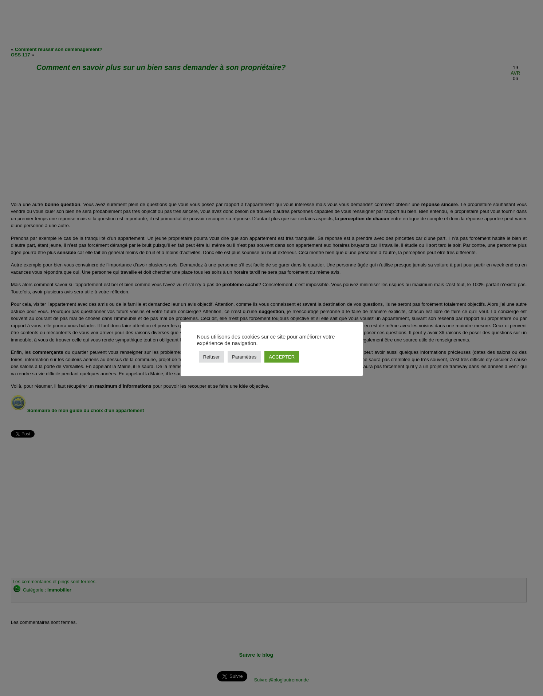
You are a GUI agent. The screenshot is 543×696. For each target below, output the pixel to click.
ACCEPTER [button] (282, 357)
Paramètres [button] (244, 357)
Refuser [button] (211, 357)
